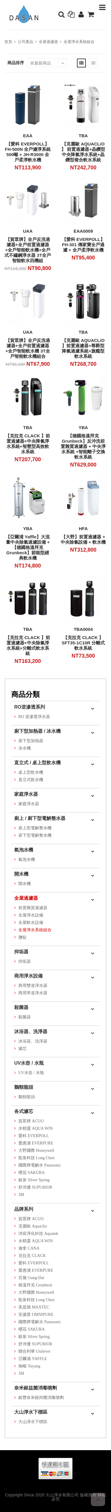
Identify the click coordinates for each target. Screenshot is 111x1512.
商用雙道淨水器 (32, 985)
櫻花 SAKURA (31, 1172)
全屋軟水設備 (30, 922)
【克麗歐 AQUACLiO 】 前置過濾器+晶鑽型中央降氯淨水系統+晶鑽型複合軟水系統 (83, 151)
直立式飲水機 (30, 779)
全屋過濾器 (48, 41)
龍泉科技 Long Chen (36, 1158)
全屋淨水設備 (30, 915)
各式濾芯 (23, 1111)
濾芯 (22, 1048)
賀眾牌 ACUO (31, 1121)
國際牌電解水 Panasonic (39, 1165)
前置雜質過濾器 (32, 908)
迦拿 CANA (28, 1248)
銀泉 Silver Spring (34, 1180)
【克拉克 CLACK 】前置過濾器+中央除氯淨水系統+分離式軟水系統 (27, 645)
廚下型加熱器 (30, 741)
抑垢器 (21, 951)
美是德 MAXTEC (33, 1307)
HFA (83, 528)
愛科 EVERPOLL (33, 1136)
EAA (28, 135)
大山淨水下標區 (30, 1412)
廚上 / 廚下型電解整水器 (39, 818)
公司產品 (25, 41)
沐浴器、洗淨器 (30, 1031)
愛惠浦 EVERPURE (35, 1143)
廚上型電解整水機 (35, 828)
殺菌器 (21, 1007)
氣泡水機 (23, 849)
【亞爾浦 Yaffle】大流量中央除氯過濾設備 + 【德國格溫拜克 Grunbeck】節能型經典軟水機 (28, 547)
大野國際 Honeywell (36, 1150)
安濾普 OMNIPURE (36, 1314)
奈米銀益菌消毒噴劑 (35, 1387)
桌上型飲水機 (30, 772)
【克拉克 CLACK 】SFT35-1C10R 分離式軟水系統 (83, 643)
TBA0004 (83, 629)
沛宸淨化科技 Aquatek (38, 1233)
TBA (83, 135)
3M (21, 1194)
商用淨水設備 (28, 975)
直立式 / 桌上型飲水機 (37, 762)
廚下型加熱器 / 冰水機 (37, 731)
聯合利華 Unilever (34, 1351)
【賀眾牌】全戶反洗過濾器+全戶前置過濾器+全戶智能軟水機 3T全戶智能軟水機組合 (28, 348)
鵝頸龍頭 (23, 1087)
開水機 (21, 873)
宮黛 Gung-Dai (31, 1278)
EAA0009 (83, 231)
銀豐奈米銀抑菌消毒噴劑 (41, 1397)
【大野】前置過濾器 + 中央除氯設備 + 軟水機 (83, 539)
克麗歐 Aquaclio (32, 1226)
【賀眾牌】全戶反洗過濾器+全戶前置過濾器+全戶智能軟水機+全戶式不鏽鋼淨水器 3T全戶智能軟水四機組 (27, 250)
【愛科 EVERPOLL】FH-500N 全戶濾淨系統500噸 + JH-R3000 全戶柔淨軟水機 (28, 151)
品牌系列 (23, 1209)
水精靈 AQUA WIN (35, 1128)
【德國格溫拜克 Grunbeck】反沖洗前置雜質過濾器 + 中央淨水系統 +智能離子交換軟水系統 (83, 446)
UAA (28, 231)
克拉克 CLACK (32, 1255)
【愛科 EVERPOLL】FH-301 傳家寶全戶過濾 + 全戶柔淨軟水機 (83, 244)
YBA (83, 427)
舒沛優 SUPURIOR (35, 1187)
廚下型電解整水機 (35, 835)
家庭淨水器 (26, 794)
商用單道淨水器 (32, 993)
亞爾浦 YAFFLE (32, 1359)
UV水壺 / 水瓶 (29, 1063)
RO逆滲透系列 (29, 706)
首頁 (8, 41)
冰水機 (24, 748)
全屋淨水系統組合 (79, 41)
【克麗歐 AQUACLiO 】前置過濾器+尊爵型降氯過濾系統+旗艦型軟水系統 (83, 348)
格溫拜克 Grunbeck (35, 1285)
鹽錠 (22, 937)
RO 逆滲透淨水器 (34, 716)
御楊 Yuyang (29, 1366)
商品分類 (25, 694)
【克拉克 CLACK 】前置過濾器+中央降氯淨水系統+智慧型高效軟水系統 (27, 443)
